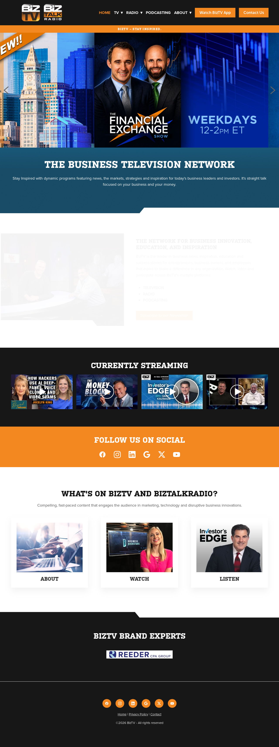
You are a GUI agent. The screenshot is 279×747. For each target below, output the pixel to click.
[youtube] (176, 454)
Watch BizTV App (215, 12)
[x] (162, 454)
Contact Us (253, 12)
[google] (147, 454)
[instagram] (117, 454)
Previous (6, 90)
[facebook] (102, 454)
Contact (155, 714)
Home (105, 12)
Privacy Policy (138, 714)
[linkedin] (132, 454)
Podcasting (158, 12)
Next (273, 90)
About (182, 12)
